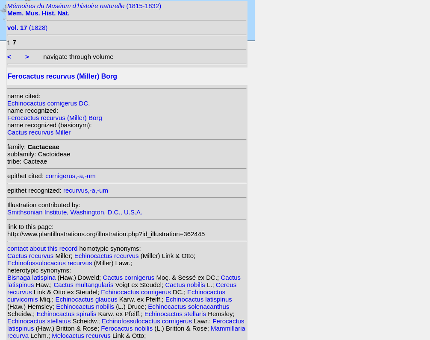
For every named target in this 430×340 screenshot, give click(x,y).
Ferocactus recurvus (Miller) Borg (54, 117)
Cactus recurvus (31, 255)
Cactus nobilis (186, 284)
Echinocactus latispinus (198, 299)
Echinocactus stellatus (40, 321)
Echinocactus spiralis (67, 313)
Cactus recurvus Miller (39, 132)
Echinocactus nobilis (86, 306)
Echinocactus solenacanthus (188, 306)
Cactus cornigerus (129, 277)
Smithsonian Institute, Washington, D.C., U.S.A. (74, 212)
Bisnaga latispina (32, 277)
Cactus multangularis (84, 284)
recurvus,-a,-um (85, 190)
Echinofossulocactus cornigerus (148, 321)
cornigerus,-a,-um (70, 175)
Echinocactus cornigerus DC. (48, 103)
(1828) (27, 27)
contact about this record (42, 248)
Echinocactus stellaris (176, 313)
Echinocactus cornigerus (137, 292)
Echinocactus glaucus (87, 299)
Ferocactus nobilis (127, 328)
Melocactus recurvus (82, 335)
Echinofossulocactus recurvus (50, 263)
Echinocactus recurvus (107, 255)
